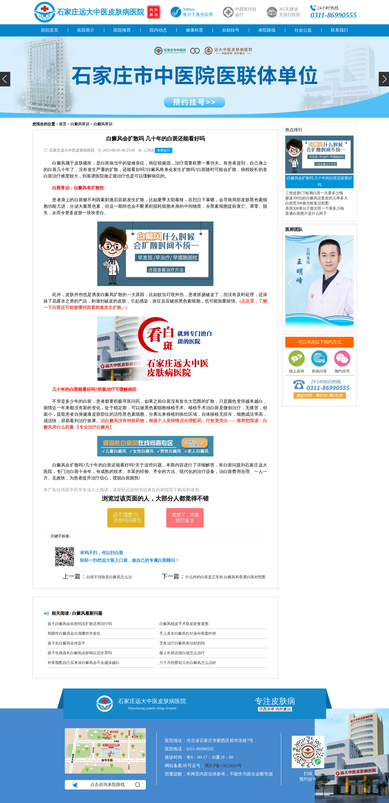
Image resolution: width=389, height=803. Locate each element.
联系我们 (339, 30)
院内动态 (158, 30)
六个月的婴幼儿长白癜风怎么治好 (187, 663)
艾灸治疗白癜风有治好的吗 (182, 643)
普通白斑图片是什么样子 (306, 213)
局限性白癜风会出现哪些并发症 (74, 633)
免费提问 (163, 150)
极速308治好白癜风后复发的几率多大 (316, 198)
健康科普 (194, 30)
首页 (62, 124)
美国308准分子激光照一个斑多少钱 (314, 208)
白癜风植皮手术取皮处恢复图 (184, 624)
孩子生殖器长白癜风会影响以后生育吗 (80, 653)
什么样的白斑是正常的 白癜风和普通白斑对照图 (225, 577)
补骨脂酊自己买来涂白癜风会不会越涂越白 (83, 663)
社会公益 (303, 30)
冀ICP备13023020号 (223, 765)
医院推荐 (122, 30)
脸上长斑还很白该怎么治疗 (182, 653)
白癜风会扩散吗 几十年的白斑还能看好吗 (319, 181)
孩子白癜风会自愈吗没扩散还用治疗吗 (80, 624)
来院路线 (267, 30)
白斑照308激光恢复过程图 (307, 203)
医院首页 (49, 30)
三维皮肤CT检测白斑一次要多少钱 (314, 193)
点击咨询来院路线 (105, 785)
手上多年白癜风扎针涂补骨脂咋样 (187, 633)
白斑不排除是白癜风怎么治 (109, 577)
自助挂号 (230, 30)
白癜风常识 (80, 124)
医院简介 (86, 30)
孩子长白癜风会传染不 (66, 643)
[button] (5, 79)
